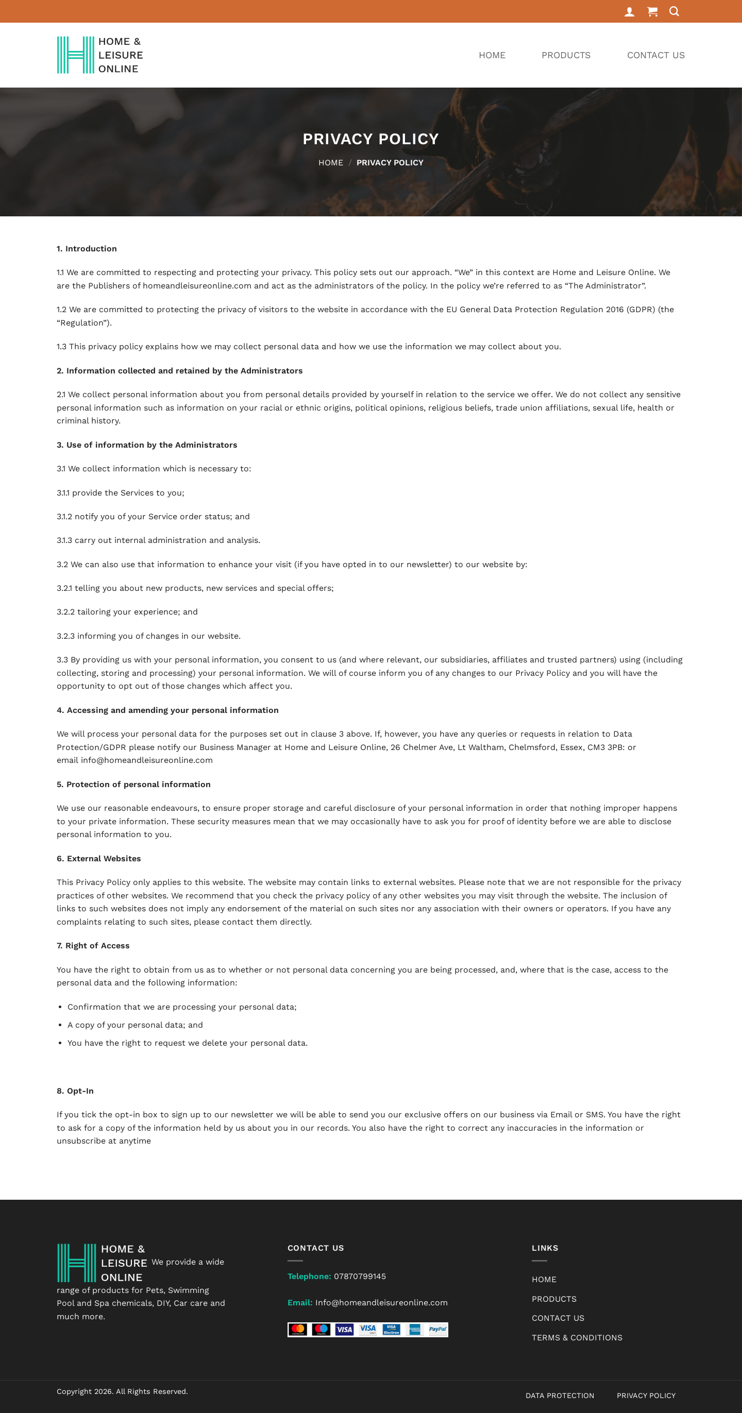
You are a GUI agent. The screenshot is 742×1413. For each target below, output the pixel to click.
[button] (653, 11)
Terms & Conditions (577, 1337)
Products (566, 54)
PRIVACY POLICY (646, 1395)
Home (492, 54)
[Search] (674, 11)
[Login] (629, 11)
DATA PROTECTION (560, 1395)
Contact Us (656, 54)
